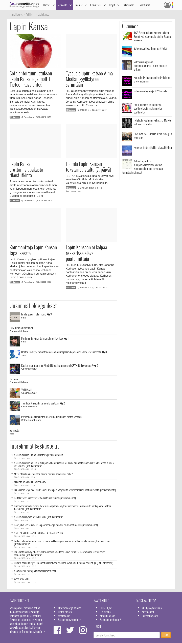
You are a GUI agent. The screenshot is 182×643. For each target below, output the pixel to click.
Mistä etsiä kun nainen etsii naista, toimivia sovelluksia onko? (43, 474)
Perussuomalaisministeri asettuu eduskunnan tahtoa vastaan (51, 417)
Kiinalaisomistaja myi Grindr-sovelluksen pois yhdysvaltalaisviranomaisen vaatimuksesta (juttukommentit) (65, 490)
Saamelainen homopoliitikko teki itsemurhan (35, 571)
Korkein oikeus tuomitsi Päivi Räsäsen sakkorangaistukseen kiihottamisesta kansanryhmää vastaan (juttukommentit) (62, 542)
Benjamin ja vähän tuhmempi (45, 338)
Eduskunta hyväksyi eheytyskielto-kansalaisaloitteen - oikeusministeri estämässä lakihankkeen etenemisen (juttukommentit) (59, 553)
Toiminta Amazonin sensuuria (43, 403)
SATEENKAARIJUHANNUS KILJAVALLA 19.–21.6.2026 (38, 533)
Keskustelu (95, 5)
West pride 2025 (22, 579)
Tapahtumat (144, 5)
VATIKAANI (26, 389)
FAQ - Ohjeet (106, 608)
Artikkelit (62, 5)
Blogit (112, 5)
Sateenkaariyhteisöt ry (69, 619)
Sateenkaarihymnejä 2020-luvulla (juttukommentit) (38, 517)
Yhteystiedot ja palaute (69, 608)
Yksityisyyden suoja (152, 608)
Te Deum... (15, 379)
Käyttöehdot (148, 611)
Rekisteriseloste (150, 615)
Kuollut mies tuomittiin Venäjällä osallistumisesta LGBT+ (59, 365)
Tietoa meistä (65, 611)
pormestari (15, 430)
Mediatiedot (64, 615)
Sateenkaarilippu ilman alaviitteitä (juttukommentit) (38, 455)
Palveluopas (128, 5)
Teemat (78, 5)
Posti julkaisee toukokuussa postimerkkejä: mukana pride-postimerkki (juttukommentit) (56, 525)
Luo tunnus (105, 611)
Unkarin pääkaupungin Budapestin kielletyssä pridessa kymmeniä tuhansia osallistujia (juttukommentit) (63, 563)
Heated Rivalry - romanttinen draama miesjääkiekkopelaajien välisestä (64, 352)
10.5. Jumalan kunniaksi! (21, 328)
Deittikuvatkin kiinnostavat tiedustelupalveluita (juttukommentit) (45, 498)
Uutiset (46, 5)
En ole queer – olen (36, 314)
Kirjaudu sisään (107, 615)
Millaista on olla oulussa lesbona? (30, 482)
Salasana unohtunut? (110, 619)
